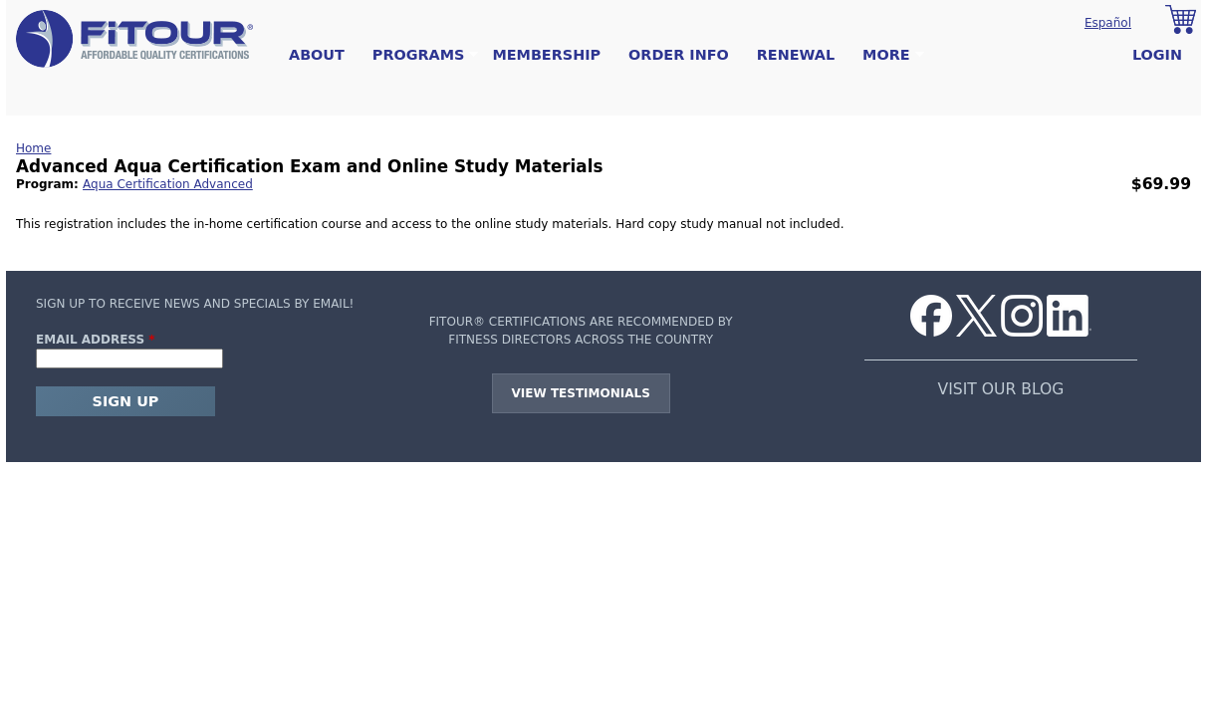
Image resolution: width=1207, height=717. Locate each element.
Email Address (95, 340)
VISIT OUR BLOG (1001, 389)
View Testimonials (581, 393)
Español (1108, 23)
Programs (419, 55)
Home (33, 148)
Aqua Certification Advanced (168, 184)
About (317, 55)
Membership (546, 55)
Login (1157, 55)
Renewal (796, 55)
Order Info (678, 55)
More (885, 55)
